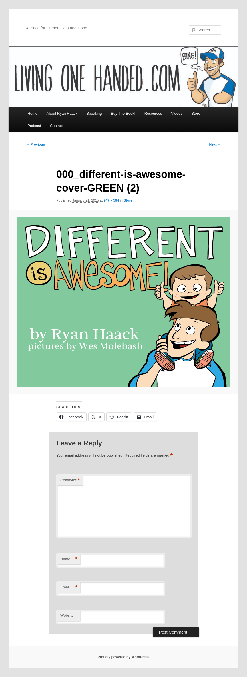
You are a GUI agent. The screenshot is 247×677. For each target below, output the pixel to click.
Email (68, 587)
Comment (70, 480)
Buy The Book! (123, 113)
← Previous (35, 144)
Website (67, 615)
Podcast (34, 126)
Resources (153, 113)
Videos (176, 113)
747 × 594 (111, 200)
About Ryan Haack (61, 113)
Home (32, 113)
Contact (56, 126)
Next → (215, 144)
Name (68, 559)
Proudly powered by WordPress (123, 657)
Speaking (94, 113)
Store (195, 113)
